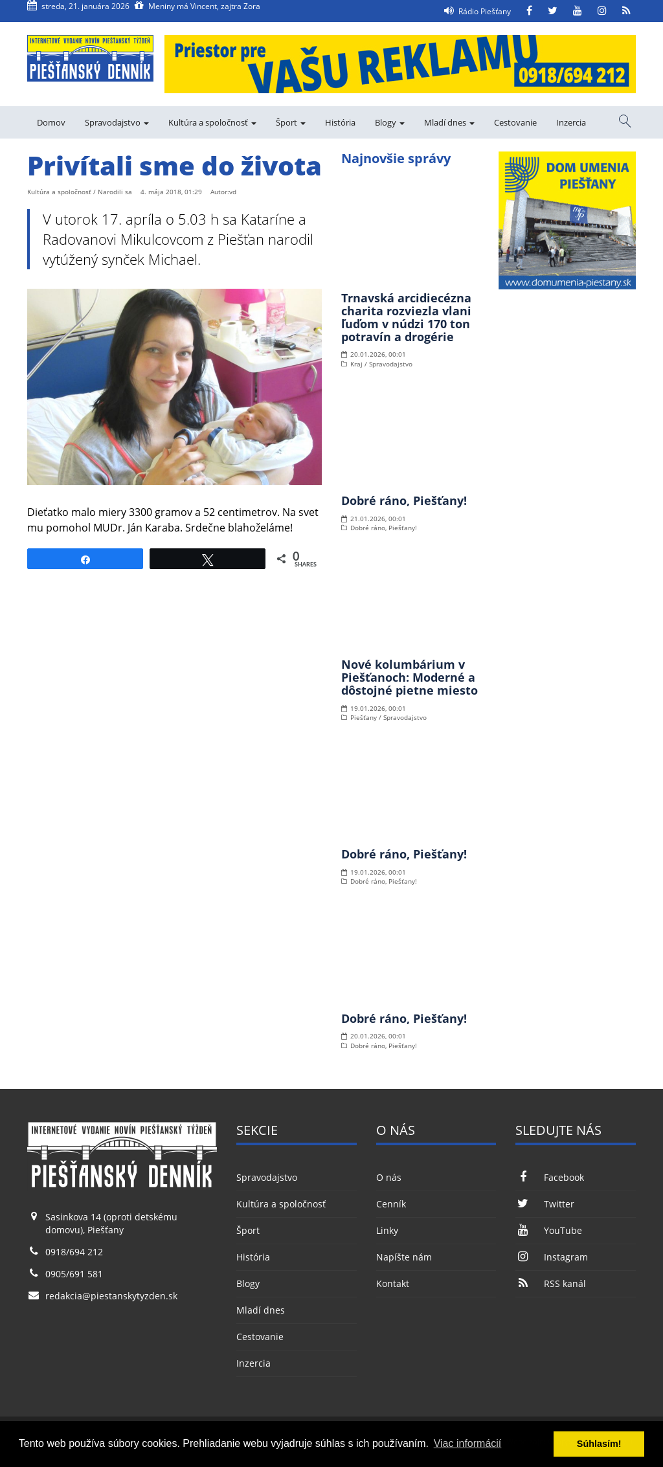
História (340, 122)
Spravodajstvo (117, 122)
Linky (387, 1230)
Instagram (551, 1257)
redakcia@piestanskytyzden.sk (111, 1296)
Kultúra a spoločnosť (212, 122)
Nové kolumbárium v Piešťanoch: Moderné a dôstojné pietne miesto (409, 677)
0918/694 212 (74, 1252)
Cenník (391, 1204)
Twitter (544, 1204)
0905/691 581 (74, 1274)
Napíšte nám (404, 1257)
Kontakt (392, 1283)
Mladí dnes (449, 122)
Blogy (390, 122)
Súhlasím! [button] (599, 1444)
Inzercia (571, 122)
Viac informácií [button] (468, 1443)
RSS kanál (550, 1283)
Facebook (549, 1177)
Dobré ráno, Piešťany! (404, 500)
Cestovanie (515, 122)
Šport (291, 122)
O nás (388, 1177)
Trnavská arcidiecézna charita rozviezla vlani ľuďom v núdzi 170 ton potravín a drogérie (406, 317)
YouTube (548, 1230)
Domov (51, 122)
